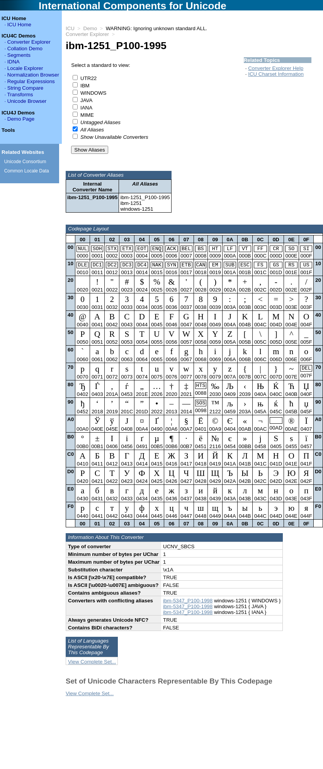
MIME (87, 115)
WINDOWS (93, 93)
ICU (70, 28)
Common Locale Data (26, 171)
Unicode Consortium (25, 161)
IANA (86, 108)
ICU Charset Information (276, 74)
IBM (85, 86)
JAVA (86, 100)
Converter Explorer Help (275, 68)
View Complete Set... (92, 664)
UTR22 (88, 78)
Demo (90, 28)
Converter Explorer (87, 34)
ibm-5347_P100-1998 (187, 603)
